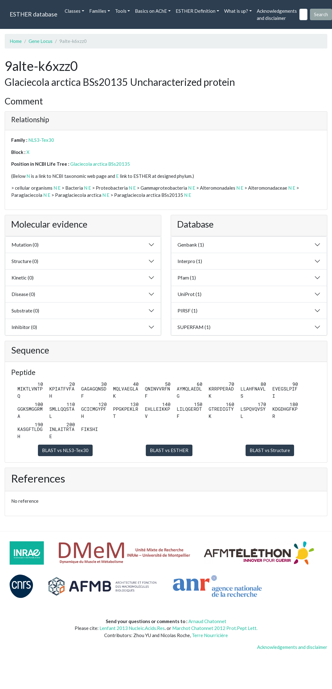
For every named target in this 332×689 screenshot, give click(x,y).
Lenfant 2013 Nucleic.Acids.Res (132, 628)
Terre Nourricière (210, 635)
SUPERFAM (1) (194, 327)
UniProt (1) (189, 294)
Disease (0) (23, 294)
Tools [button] (121, 11)
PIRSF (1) (187, 310)
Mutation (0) (25, 244)
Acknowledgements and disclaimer (277, 14)
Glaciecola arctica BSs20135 (100, 164)
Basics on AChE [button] (151, 11)
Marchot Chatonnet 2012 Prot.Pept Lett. (214, 628)
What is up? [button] (236, 11)
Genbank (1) (191, 244)
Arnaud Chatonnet (207, 621)
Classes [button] (73, 11)
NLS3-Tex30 (41, 140)
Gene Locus (41, 41)
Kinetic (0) (23, 277)
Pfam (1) (187, 277)
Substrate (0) (25, 310)
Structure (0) (25, 261)
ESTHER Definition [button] (195, 11)
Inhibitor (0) (24, 327)
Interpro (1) (190, 261)
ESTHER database (33, 14)
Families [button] (97, 11)
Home (16, 41)
